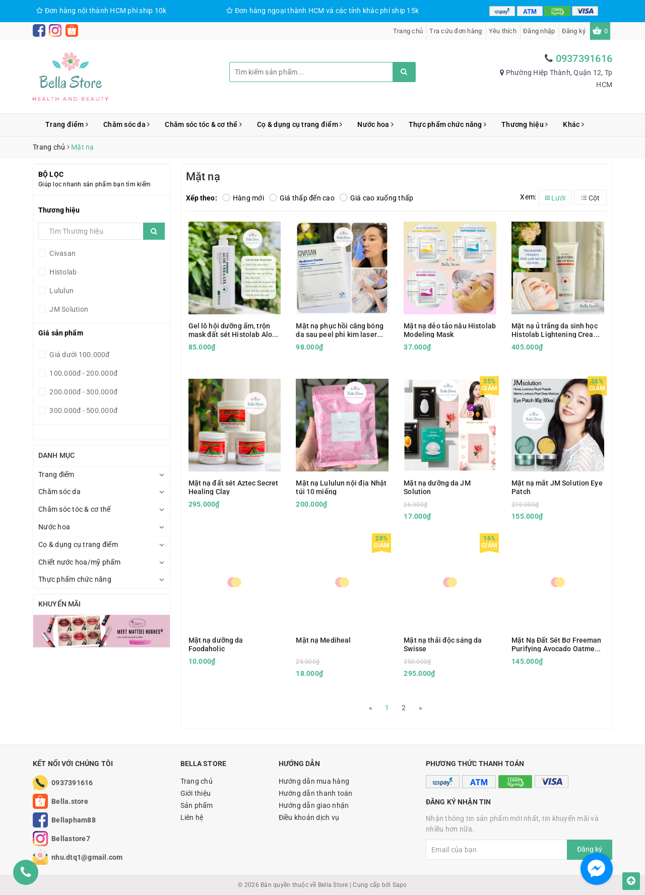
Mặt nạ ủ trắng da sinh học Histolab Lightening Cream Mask (555, 330)
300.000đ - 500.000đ (82, 410)
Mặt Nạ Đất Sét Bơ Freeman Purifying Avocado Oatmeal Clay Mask (556, 644)
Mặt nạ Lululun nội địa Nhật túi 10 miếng (341, 487)
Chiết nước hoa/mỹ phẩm (79, 562)
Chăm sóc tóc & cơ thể (203, 124)
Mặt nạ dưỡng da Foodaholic (215, 644)
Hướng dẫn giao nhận (314, 805)
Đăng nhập (539, 31)
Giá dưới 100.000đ (79, 355)
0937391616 (584, 58)
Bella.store (69, 801)
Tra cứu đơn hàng (455, 31)
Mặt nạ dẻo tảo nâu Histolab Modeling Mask (450, 330)
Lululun (61, 291)
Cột (591, 198)
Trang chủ (408, 31)
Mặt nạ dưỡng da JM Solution (437, 487)
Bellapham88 (73, 820)
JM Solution (68, 309)
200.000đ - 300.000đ (82, 392)
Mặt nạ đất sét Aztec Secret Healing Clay (233, 487)
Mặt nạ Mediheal (323, 640)
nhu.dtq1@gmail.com (87, 857)
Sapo (400, 884)
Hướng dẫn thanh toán (316, 793)
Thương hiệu (524, 124)
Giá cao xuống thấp (377, 198)
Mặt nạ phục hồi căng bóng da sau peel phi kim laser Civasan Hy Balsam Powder (340, 330)
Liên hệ (192, 817)
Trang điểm (66, 124)
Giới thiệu (195, 793)
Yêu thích (503, 31)
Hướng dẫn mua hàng (314, 781)
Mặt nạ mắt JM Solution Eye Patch (557, 487)
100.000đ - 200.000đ (82, 373)
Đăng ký (574, 31)
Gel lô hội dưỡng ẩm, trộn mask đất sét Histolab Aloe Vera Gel (232, 330)
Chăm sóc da (126, 124)
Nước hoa (375, 124)
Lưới (555, 198)
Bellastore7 (70, 839)
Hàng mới (243, 198)
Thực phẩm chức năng (447, 124)
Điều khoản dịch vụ (309, 817)
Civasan (62, 253)
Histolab (62, 272)
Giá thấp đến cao (302, 198)
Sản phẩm (196, 805)
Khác (573, 124)
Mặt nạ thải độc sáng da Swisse (443, 644)
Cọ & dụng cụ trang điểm (299, 124)
